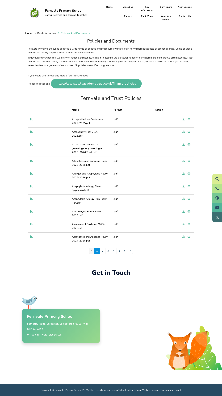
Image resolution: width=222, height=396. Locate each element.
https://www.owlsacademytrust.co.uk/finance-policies (96, 83)
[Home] (28, 33)
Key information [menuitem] (147, 8)
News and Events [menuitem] (166, 18)
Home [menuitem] (109, 6)
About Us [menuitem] (128, 6)
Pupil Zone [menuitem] (147, 16)
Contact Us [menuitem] (185, 16)
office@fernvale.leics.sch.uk (44, 334)
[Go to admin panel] (171, 390)
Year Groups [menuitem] (185, 6)
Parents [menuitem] (128, 16)
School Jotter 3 (126, 390)
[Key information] (46, 33)
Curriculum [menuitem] (166, 6)
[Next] (130, 251)
